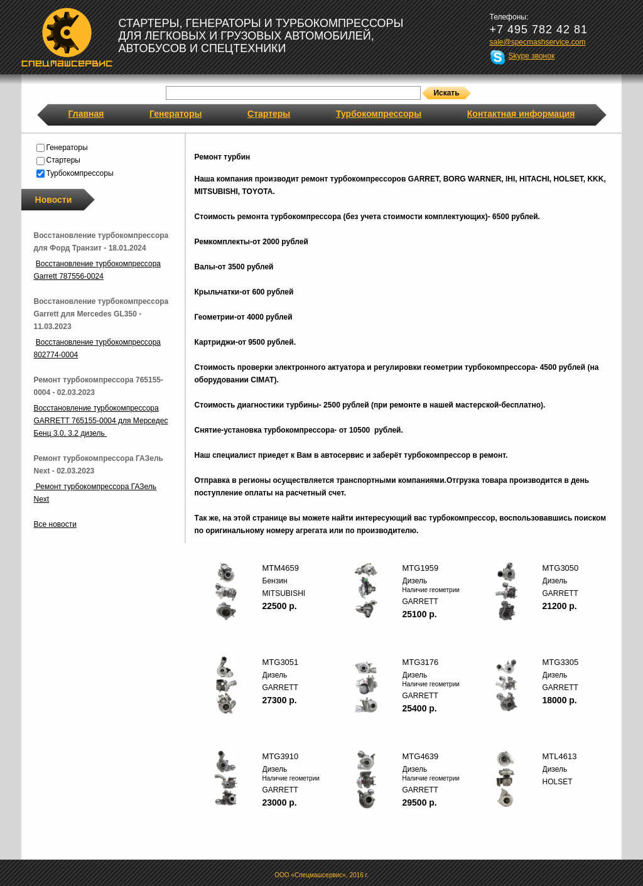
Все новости (55, 524)
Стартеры (268, 114)
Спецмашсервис (66, 37)
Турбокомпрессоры (378, 114)
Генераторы (175, 114)
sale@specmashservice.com (538, 42)
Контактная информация (521, 114)
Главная (86, 114)
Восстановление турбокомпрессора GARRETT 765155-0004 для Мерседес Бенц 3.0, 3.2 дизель (101, 421)
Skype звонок (532, 55)
